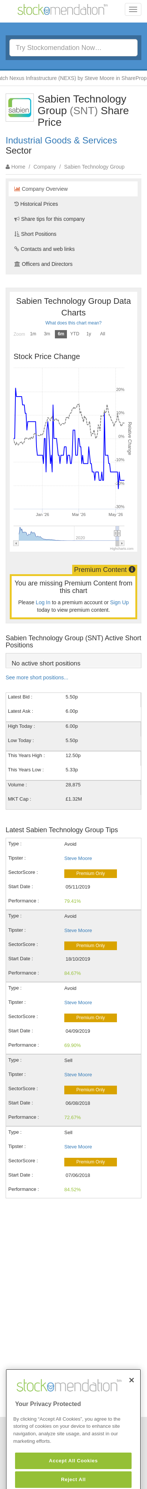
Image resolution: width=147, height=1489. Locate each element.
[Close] (131, 1396)
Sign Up (119, 602)
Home (18, 167)
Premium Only (90, 873)
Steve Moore (78, 858)
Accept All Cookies (73, 1476)
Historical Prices (36, 204)
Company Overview (41, 189)
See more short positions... (37, 677)
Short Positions (35, 234)
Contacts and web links (44, 249)
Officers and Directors (43, 264)
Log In (43, 602)
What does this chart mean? (73, 323)
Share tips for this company (49, 219)
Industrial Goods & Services (61, 140)
